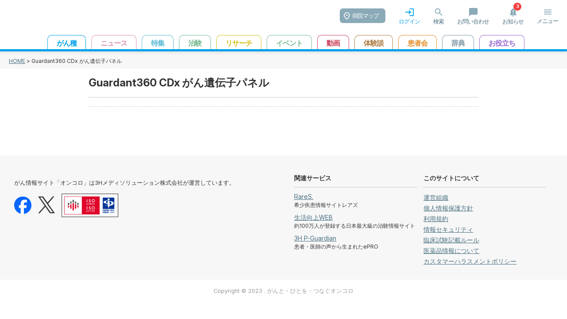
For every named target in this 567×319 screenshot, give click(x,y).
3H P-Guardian (315, 238)
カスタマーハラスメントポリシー (470, 261)
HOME (17, 61)
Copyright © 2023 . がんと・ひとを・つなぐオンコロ (283, 291)
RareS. (303, 196)
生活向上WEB (313, 217)
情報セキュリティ (448, 229)
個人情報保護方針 (448, 208)
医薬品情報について (451, 250)
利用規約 (435, 218)
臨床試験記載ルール (451, 240)
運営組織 (435, 197)
